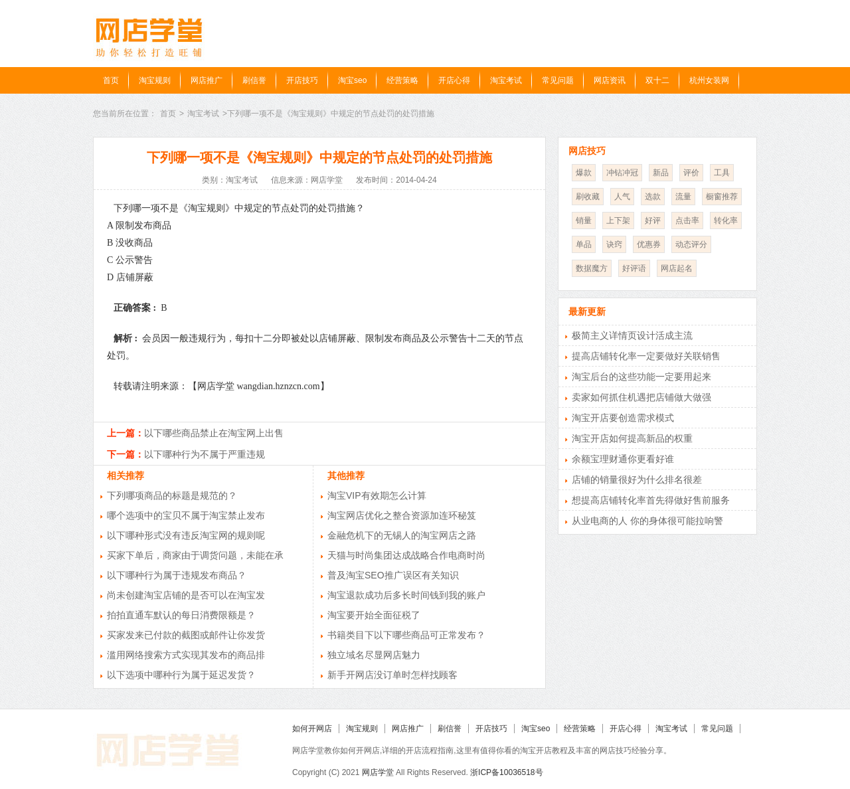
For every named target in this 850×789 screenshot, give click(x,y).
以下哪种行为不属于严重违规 (204, 454)
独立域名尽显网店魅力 (373, 655)
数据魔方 (592, 268)
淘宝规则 (155, 80)
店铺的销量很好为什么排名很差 (637, 479)
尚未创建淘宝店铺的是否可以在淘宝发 (186, 595)
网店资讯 (610, 80)
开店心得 (454, 80)
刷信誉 (254, 80)
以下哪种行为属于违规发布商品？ (176, 575)
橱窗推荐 (722, 196)
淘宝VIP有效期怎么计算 (376, 495)
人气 (622, 196)
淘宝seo (352, 80)
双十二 (657, 80)
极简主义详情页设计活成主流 (632, 335)
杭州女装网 (709, 80)
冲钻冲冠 (622, 172)
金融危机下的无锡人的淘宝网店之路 (401, 535)
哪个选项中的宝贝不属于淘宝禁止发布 (186, 515)
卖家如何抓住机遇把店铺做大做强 (641, 397)
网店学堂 (378, 772)
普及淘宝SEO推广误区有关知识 (393, 575)
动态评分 (691, 244)
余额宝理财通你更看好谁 (623, 459)
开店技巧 (302, 80)
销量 (584, 220)
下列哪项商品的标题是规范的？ (172, 495)
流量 (683, 196)
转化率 (726, 220)
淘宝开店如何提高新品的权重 (632, 438)
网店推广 (206, 80)
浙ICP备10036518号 (506, 772)
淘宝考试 (506, 80)
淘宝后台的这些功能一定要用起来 (641, 376)
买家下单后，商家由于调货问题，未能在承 (195, 555)
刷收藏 (588, 196)
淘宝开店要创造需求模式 (623, 417)
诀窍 (614, 244)
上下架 (618, 220)
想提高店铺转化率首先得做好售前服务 (651, 500)
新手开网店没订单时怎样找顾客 (392, 674)
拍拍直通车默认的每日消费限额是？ (181, 615)
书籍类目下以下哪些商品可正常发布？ (406, 635)
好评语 (634, 268)
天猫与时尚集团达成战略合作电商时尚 (406, 555)
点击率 (687, 220)
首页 (111, 80)
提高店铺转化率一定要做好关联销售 (646, 356)
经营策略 (402, 80)
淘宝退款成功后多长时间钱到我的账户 (406, 595)
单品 (584, 244)
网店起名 (677, 268)
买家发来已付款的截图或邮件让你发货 (186, 635)
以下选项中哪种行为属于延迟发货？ (181, 674)
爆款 (584, 172)
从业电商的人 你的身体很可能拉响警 (647, 520)
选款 (653, 196)
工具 (722, 172)
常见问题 (558, 80)
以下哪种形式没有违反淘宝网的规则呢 (186, 535)
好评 (653, 220)
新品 (661, 172)
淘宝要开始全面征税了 (373, 615)
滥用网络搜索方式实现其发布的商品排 (186, 655)
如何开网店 (312, 728)
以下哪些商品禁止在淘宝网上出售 (214, 433)
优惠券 (649, 244)
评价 (691, 172)
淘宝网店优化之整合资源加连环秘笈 (401, 515)
